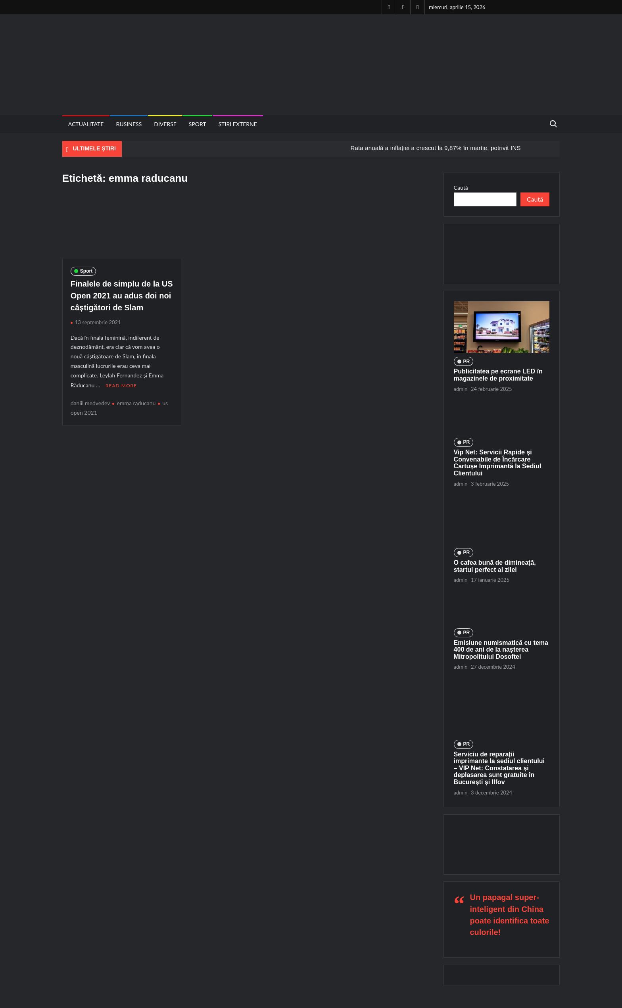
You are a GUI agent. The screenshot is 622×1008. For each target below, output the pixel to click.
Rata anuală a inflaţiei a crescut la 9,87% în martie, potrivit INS (435, 147)
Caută (461, 187)
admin (461, 389)
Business (129, 124)
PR (466, 361)
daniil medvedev (90, 402)
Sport (197, 124)
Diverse (165, 124)
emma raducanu (136, 402)
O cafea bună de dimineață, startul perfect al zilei (495, 566)
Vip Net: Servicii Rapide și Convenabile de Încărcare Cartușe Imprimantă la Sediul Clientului (497, 463)
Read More (121, 385)
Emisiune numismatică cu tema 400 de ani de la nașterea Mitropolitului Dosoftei (501, 649)
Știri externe (238, 124)
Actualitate (86, 124)
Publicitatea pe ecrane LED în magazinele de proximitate (498, 375)
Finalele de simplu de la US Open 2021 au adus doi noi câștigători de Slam (122, 295)
